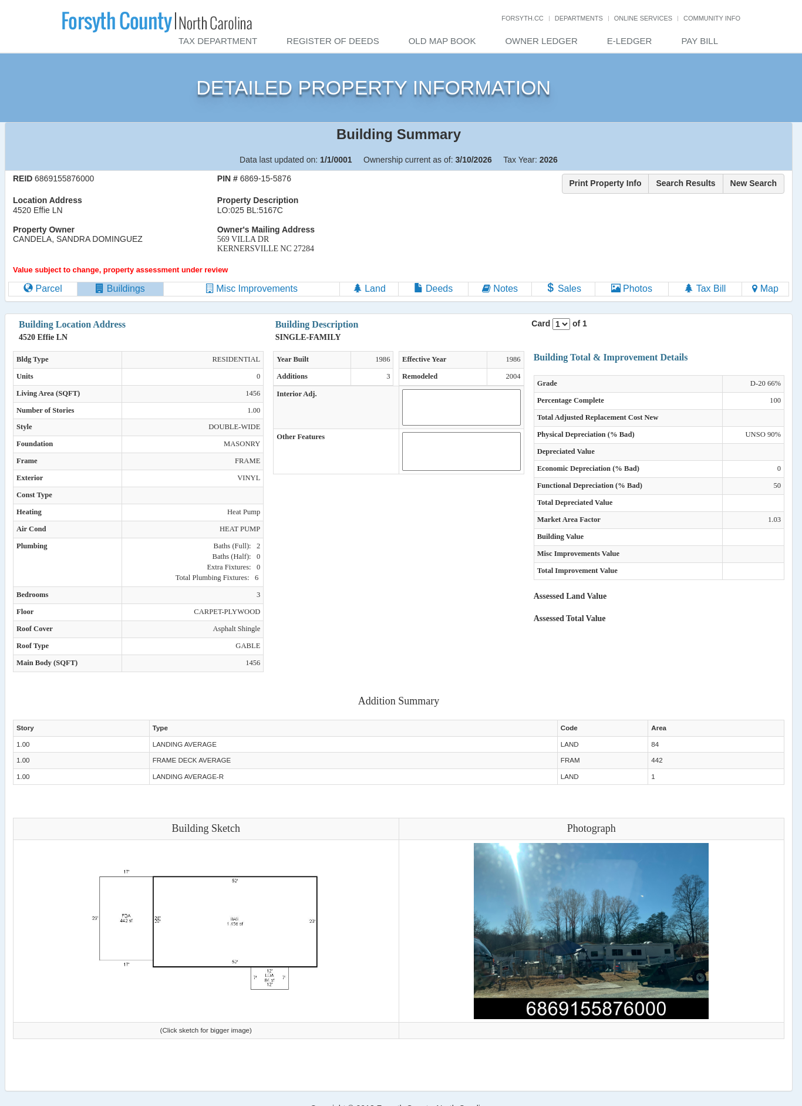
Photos (631, 289)
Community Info (711, 18)
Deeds (433, 289)
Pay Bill (699, 41)
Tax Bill (705, 289)
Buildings (120, 289)
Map (765, 289)
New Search (753, 183)
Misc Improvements (252, 289)
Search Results (685, 183)
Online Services (643, 18)
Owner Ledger (541, 41)
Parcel (42, 289)
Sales (563, 289)
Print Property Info (606, 183)
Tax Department (217, 41)
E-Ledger (629, 41)
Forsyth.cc (522, 18)
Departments (579, 18)
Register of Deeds (333, 41)
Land (369, 289)
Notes (500, 289)
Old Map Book (442, 41)
